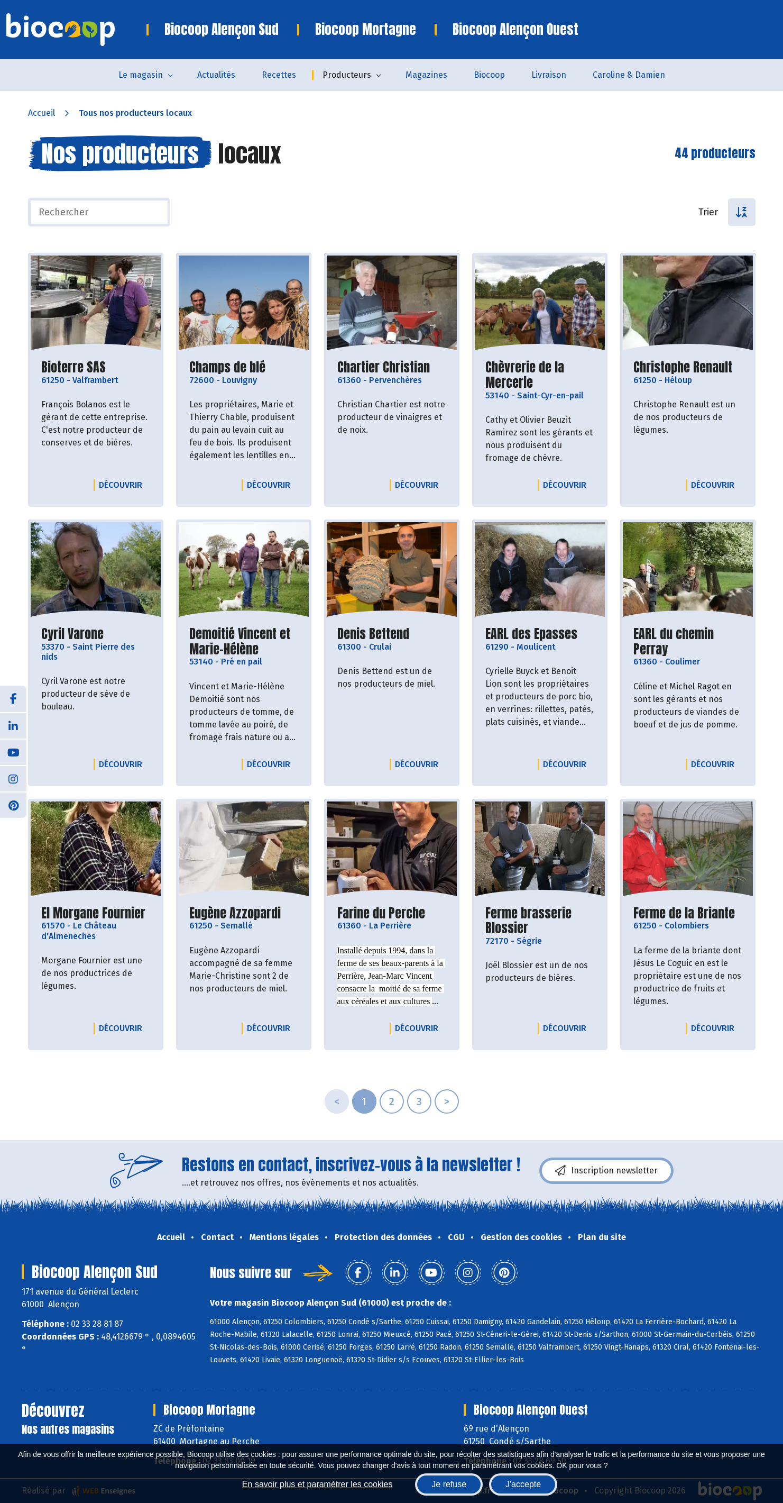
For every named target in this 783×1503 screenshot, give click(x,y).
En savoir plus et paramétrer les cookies (317, 1484)
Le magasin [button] (140, 75)
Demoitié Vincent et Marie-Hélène (243, 641)
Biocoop (489, 75)
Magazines (426, 75)
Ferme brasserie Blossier (539, 921)
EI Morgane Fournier (93, 913)
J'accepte (523, 1484)
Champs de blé (227, 367)
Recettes (279, 75)
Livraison (548, 75)
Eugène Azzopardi (235, 913)
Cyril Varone (72, 634)
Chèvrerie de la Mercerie (539, 375)
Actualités (216, 75)
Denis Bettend (373, 634)
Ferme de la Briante (684, 913)
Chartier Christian (383, 367)
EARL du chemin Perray (687, 641)
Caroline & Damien (629, 75)
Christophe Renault (682, 367)
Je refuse (448, 1484)
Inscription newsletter (606, 1170)
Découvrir (123, 484)
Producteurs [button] (347, 75)
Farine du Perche (381, 913)
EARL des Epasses (531, 634)
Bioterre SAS (73, 367)
